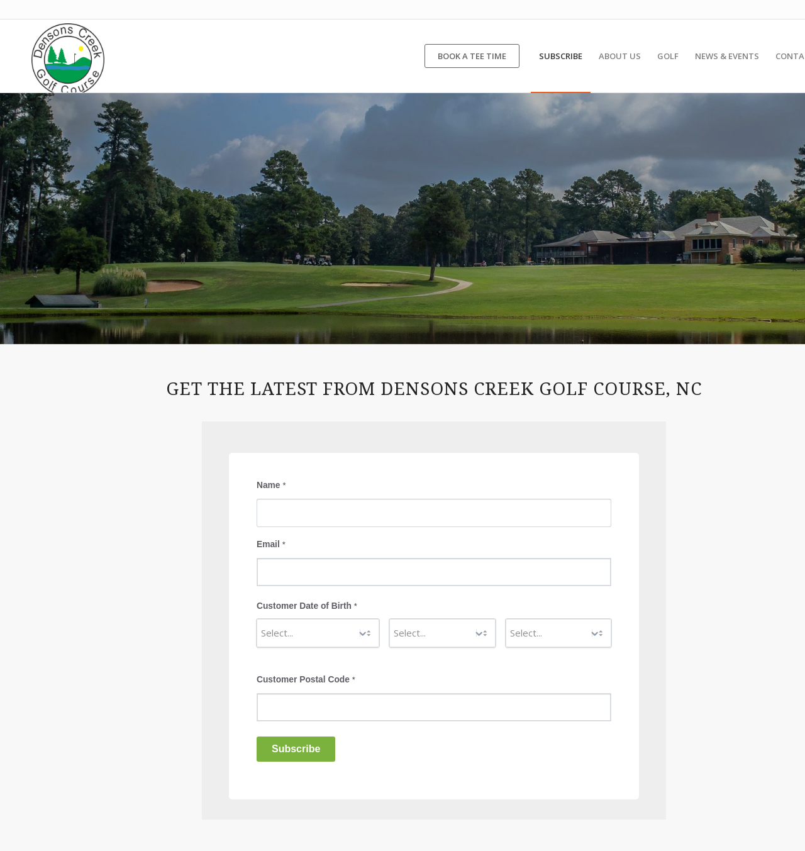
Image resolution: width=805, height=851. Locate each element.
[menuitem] (472, 55)
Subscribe (296, 748)
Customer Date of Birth (307, 606)
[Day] (442, 633)
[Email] (434, 572)
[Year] (558, 633)
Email (271, 544)
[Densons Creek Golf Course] (67, 55)
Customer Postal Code (306, 679)
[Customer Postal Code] (434, 707)
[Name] (434, 513)
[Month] (318, 633)
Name (271, 485)
